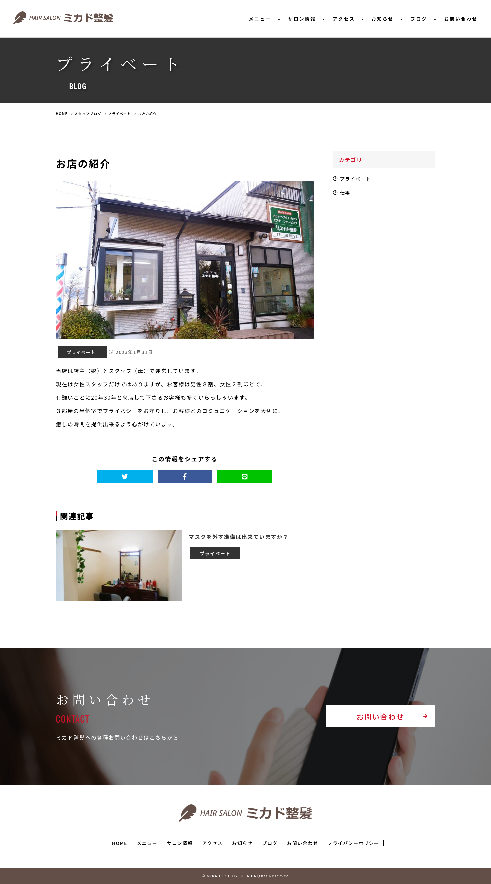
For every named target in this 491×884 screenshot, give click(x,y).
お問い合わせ (461, 18)
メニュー (260, 18)
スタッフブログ (87, 113)
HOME (62, 113)
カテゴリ (352, 160)
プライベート (119, 113)
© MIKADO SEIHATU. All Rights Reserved (245, 875)
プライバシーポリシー (353, 843)
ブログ (418, 18)
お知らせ (382, 18)
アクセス (344, 18)
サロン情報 (302, 18)
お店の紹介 (147, 113)
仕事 (347, 196)
